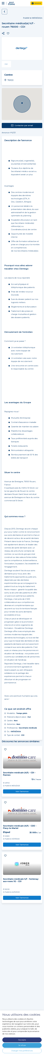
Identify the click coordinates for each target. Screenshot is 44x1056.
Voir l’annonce (22, 791)
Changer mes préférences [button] (22, 1051)
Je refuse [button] (22, 1045)
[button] (3, 33)
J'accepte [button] (22, 1040)
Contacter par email (22, 125)
